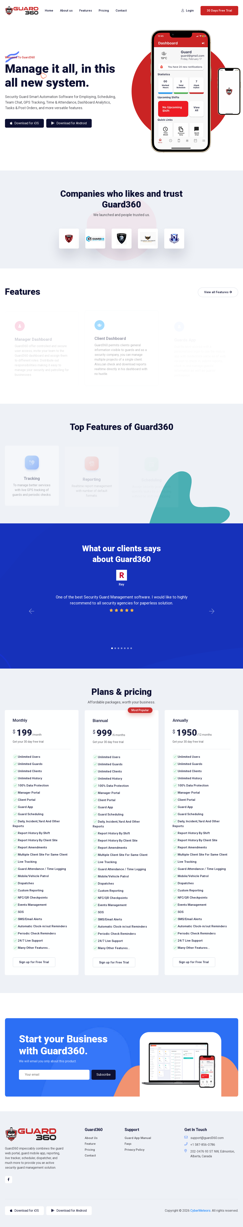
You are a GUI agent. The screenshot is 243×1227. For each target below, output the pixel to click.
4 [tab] (121, 648)
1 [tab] (112, 648)
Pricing (104, 10)
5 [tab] (125, 648)
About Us (91, 1138)
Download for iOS (24, 1210)
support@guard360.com (204, 1138)
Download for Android (69, 1210)
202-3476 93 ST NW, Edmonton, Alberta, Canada (209, 1153)
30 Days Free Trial (219, 10)
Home (49, 10)
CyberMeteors (200, 1210)
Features (85, 10)
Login (187, 10)
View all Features (218, 292)
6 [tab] (128, 648)
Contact (121, 10)
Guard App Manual (138, 1138)
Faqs (128, 1144)
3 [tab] (118, 648)
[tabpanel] (121, 591)
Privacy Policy (134, 1150)
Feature (90, 1144)
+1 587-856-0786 (199, 1144)
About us (66, 10)
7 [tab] (131, 648)
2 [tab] (115, 648)
